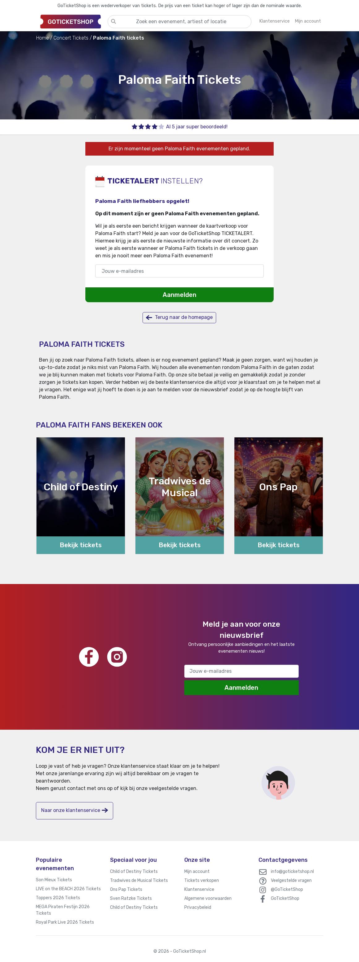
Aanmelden (179, 294)
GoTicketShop (285, 898)
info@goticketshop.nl (292, 871)
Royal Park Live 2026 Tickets (65, 922)
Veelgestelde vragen (291, 880)
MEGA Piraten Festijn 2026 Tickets (63, 910)
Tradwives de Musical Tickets (139, 880)
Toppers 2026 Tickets (58, 897)
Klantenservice (199, 889)
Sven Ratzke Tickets (131, 898)
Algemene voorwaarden (208, 898)
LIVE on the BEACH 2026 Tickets (68, 888)
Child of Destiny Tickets (134, 871)
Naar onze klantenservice (74, 810)
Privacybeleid (197, 907)
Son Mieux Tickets (54, 880)
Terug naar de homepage (179, 317)
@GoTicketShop (287, 889)
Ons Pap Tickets (126, 889)
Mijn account (197, 871)
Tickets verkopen (201, 880)
